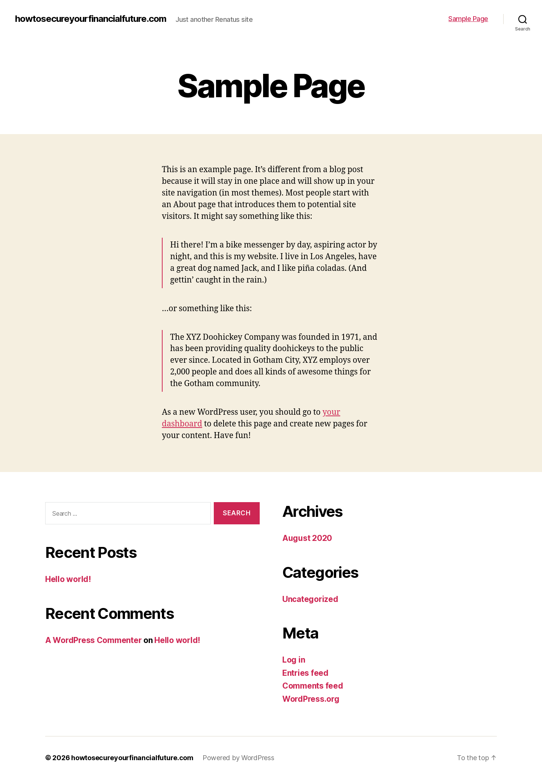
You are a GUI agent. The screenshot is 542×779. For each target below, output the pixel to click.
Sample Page (468, 19)
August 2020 (307, 538)
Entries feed (305, 673)
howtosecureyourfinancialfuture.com (90, 18)
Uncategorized (310, 599)
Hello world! (68, 579)
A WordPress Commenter (93, 640)
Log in (293, 659)
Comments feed (312, 685)
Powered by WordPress (238, 758)
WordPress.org (311, 699)
